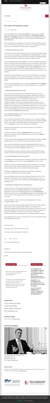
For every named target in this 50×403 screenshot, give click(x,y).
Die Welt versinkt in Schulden (10, 305)
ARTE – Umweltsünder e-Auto (11, 311)
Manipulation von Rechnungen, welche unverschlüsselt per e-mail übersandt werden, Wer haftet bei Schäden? (38, 283)
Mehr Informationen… (29, 400)
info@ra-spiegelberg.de (13, 360)
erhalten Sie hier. (23, 370)
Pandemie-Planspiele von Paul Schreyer (12, 308)
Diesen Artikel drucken (12, 29)
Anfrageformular (19, 271)
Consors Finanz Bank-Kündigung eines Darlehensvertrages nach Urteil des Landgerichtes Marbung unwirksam (37, 291)
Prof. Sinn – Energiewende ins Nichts (12, 303)
